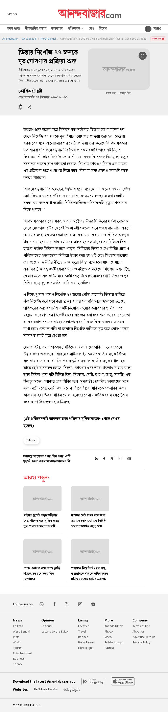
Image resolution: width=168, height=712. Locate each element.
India (16, 637)
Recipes (83, 637)
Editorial (46, 626)
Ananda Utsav (113, 626)
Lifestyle (83, 626)
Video (108, 637)
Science (18, 664)
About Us (139, 631)
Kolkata (18, 626)
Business (19, 658)
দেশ (91, 29)
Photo (108, 631)
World (17, 642)
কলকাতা (57, 29)
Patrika (109, 648)
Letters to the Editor (55, 631)
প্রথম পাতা (13, 29)
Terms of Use (141, 626)
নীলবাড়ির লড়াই (35, 29)
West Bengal (29, 39)
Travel (82, 631)
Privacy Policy (141, 642)
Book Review (86, 642)
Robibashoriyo (113, 642)
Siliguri (31, 440)
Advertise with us (144, 637)
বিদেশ (103, 29)
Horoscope (85, 648)
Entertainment (22, 653)
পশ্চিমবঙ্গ (76, 29)
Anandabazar (10, 39)
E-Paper (11, 14)
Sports (17, 648)
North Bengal (48, 39)
